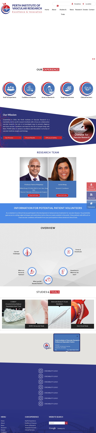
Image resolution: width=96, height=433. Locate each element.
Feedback (4, 432)
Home (47, 10)
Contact (91, 10)
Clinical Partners (29, 430)
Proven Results (30, 138)
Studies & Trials (63, 12)
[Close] (77, 343)
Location (88, 4)
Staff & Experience (30, 421)
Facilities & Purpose (30, 423)
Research (78, 10)
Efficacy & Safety (51, 138)
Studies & (48, 292)
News (72, 10)
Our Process (9, 138)
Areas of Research (30, 425)
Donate (85, 10)
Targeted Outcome (30, 427)
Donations (77, 4)
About (54, 10)
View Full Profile (33, 195)
